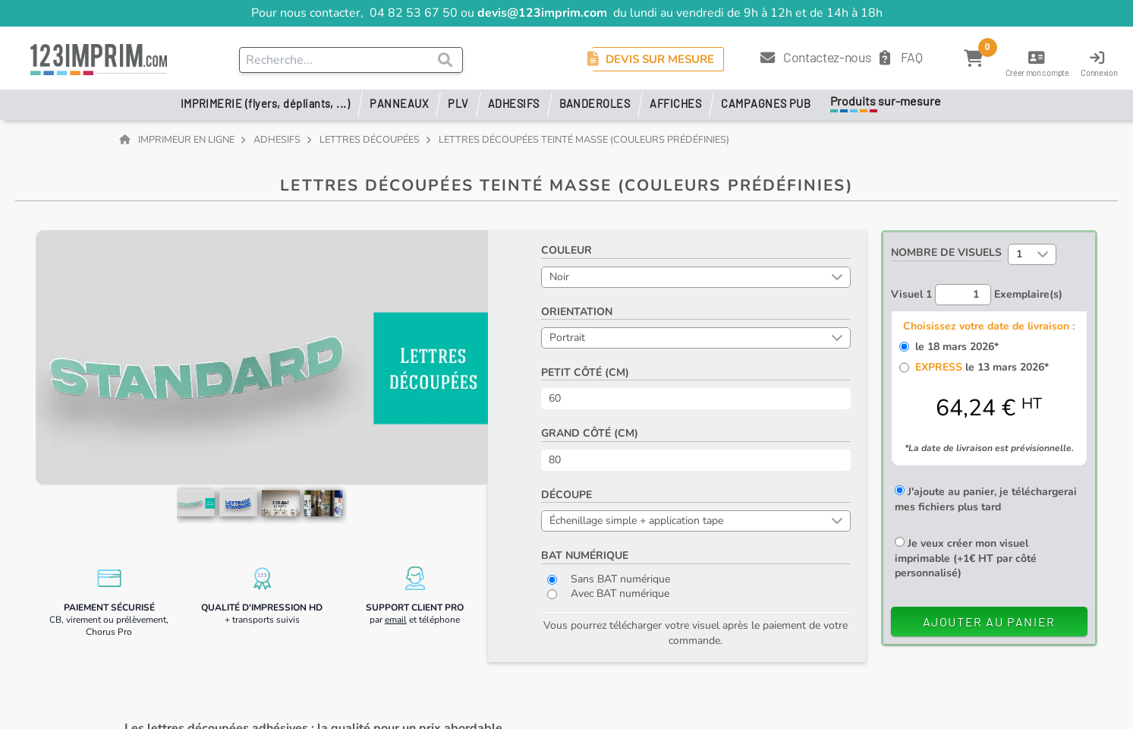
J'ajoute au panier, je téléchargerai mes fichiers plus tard (986, 498)
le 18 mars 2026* (954, 346)
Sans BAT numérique (608, 579)
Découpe (566, 495)
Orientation (576, 312)
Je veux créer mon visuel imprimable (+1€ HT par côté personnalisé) (966, 558)
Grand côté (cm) (589, 433)
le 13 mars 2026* (979, 367)
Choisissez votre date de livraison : (989, 326)
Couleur (566, 250)
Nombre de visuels (946, 252)
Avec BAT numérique (608, 593)
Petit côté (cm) (585, 372)
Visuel (911, 294)
